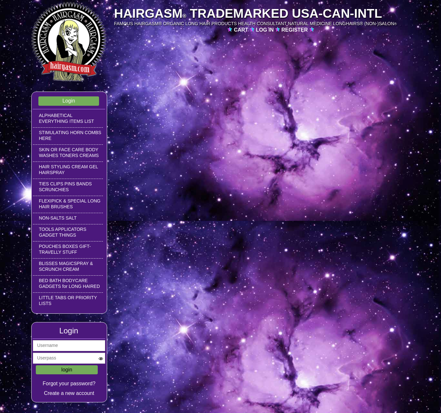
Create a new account (69, 393)
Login (68, 100)
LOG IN (265, 30)
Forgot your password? (69, 383)
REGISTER (295, 30)
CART (242, 30)
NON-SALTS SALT (58, 218)
